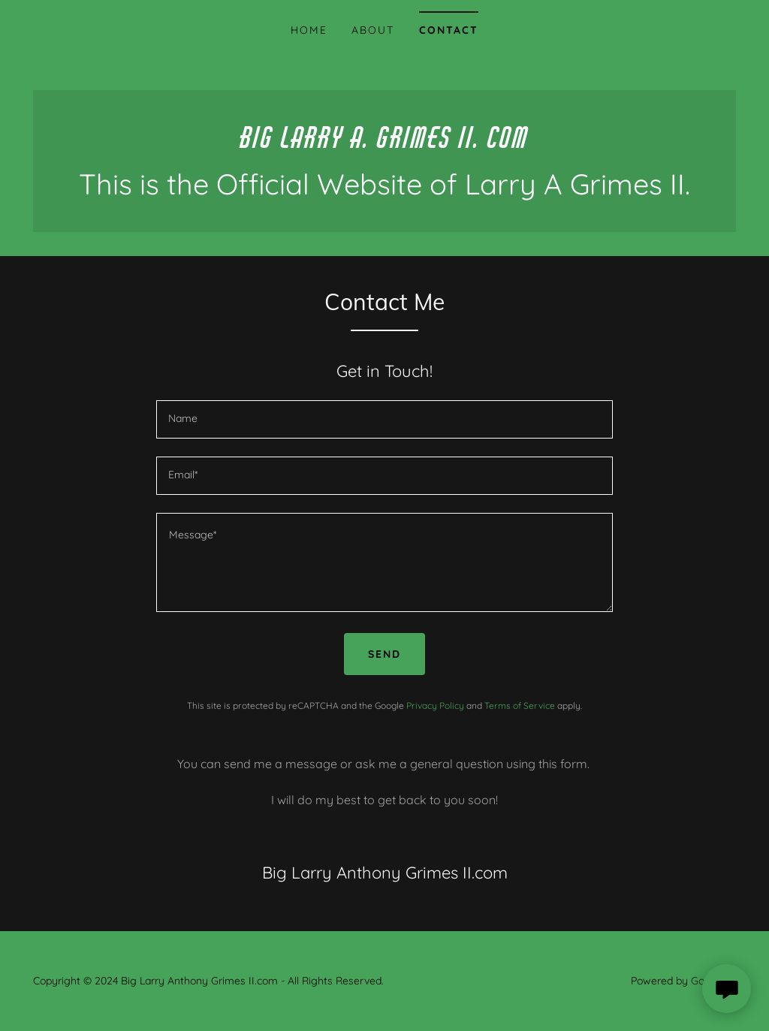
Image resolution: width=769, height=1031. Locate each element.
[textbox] (384, 419)
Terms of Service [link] (519, 705)
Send (384, 654)
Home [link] (309, 30)
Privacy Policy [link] (435, 705)
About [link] (372, 30)
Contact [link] (448, 30)
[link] (384, 143)
